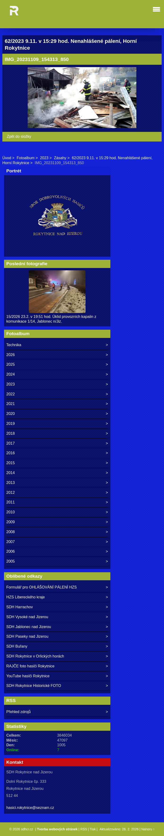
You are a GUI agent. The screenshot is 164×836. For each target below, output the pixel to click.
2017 (10, 443)
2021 (10, 404)
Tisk (93, 829)
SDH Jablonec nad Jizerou (28, 627)
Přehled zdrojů (18, 712)
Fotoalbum (26, 158)
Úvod (6, 158)
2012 (10, 493)
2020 (10, 414)
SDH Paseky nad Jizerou (27, 636)
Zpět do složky (19, 136)
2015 (10, 463)
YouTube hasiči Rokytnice (28, 676)
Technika (13, 345)
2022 (10, 394)
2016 (10, 453)
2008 (10, 532)
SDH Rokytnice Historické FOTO (33, 686)
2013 (10, 483)
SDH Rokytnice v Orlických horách (35, 656)
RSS (83, 829)
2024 (10, 374)
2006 (10, 551)
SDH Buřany (16, 646)
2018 (10, 433)
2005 (10, 561)
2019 (10, 424)
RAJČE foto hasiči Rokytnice (30, 666)
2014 (10, 473)
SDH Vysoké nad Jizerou (27, 617)
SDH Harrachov (19, 607)
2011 (10, 502)
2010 (10, 512)
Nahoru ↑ (148, 829)
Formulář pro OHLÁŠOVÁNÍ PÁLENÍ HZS (41, 587)
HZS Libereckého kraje (25, 597)
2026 (10, 355)
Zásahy (60, 158)
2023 (44, 158)
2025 (10, 364)
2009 (10, 522)
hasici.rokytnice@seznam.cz (30, 808)
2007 (10, 542)
